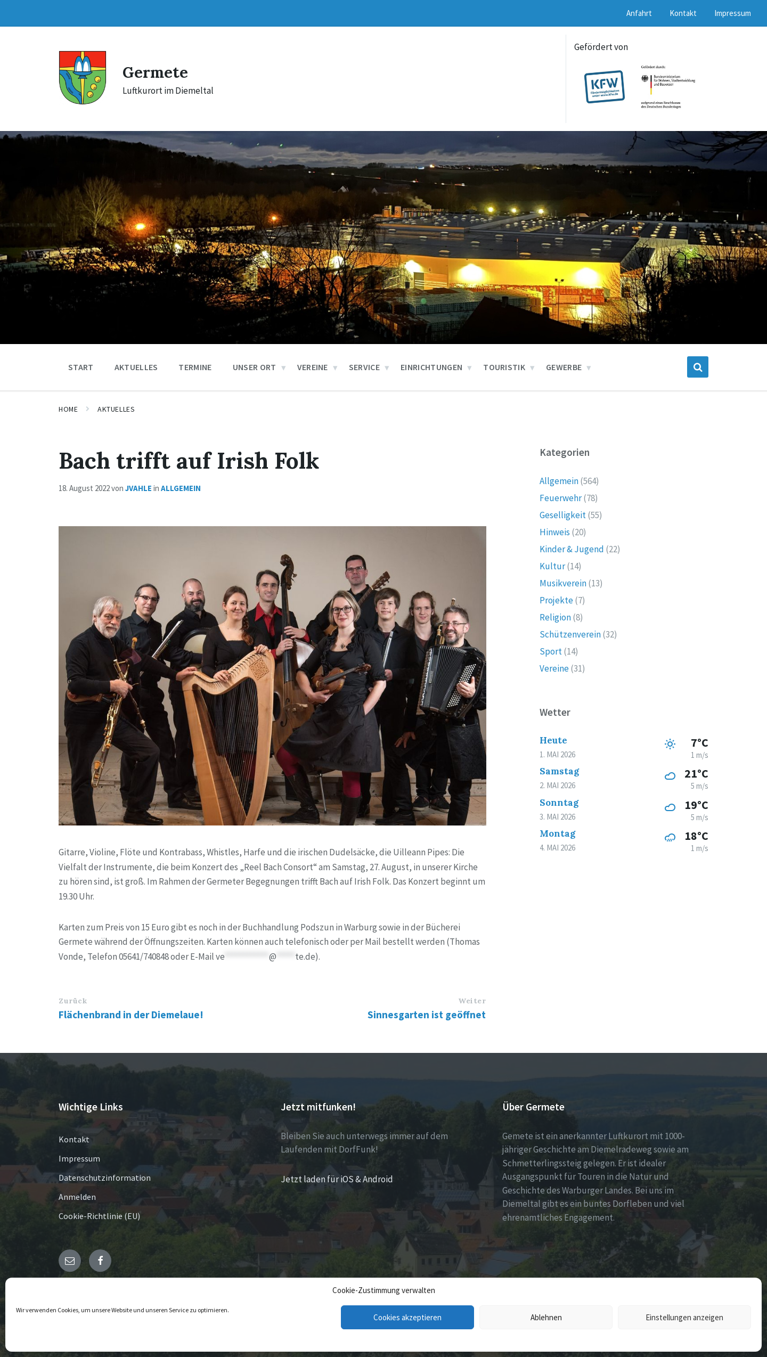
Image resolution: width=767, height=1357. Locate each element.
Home (68, 409)
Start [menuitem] (81, 367)
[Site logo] (83, 102)
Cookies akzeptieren (407, 1317)
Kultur (552, 566)
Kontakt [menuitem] (683, 13)
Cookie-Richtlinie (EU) (99, 1216)
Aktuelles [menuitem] (136, 367)
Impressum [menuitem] (732, 13)
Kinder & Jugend (572, 549)
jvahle (138, 488)
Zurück (73, 1001)
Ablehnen (546, 1317)
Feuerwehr (561, 498)
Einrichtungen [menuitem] (431, 367)
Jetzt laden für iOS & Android (337, 1179)
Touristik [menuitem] (504, 367)
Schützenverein (570, 634)
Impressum (79, 1158)
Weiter (472, 1001)
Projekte (556, 600)
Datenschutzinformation (105, 1177)
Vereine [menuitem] (312, 367)
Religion (555, 617)
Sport (551, 651)
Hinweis (555, 532)
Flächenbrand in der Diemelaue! (131, 1014)
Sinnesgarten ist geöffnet (427, 1014)
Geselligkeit (563, 515)
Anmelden (77, 1196)
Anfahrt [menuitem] (639, 13)
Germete (156, 72)
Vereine (554, 668)
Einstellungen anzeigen (684, 1317)
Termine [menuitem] (194, 367)
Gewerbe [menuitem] (564, 367)
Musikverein (563, 583)
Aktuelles (116, 409)
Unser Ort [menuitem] (254, 367)
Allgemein (181, 488)
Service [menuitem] (364, 367)
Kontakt (74, 1139)
